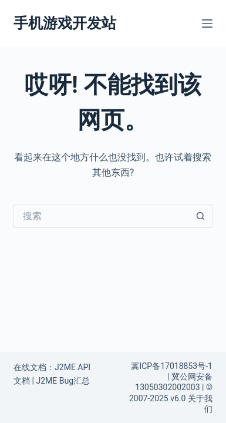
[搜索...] (101, 216)
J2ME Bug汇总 (63, 380)
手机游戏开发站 (65, 23)
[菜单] (207, 23)
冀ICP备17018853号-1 (171, 366)
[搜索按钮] (200, 216)
